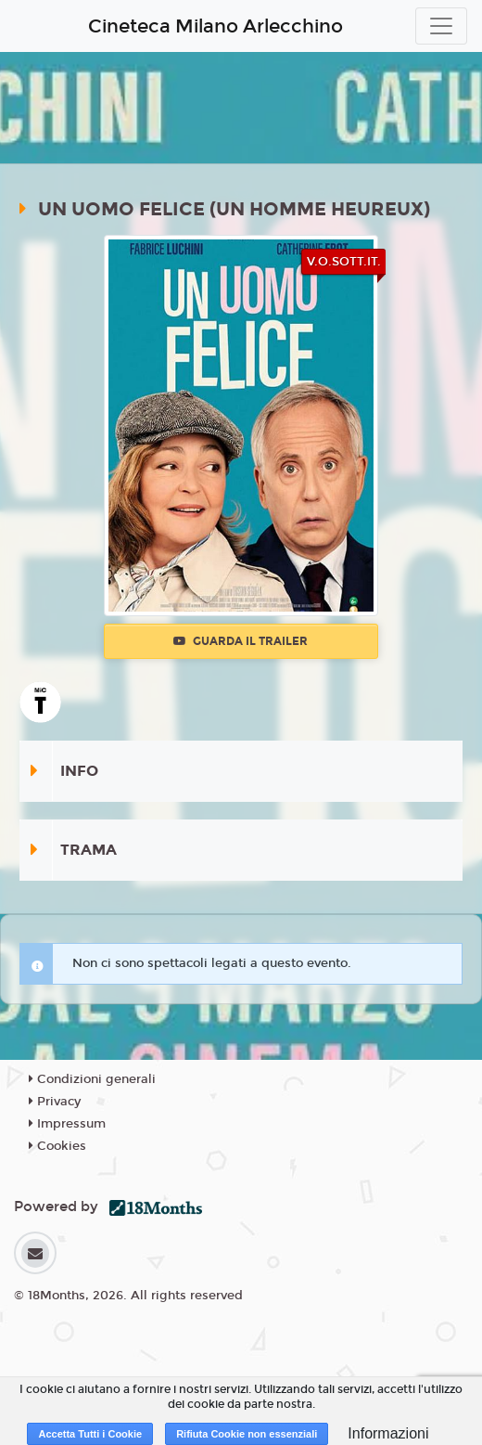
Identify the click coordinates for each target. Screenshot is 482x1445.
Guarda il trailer (240, 641)
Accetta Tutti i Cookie (90, 1433)
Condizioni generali (92, 1079)
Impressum (67, 1123)
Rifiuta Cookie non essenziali (246, 1433)
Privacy (55, 1101)
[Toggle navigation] (441, 26)
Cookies (57, 1146)
